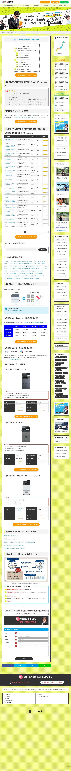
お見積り (6, 698)
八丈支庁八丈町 (16, 278)
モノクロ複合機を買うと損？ (61, 295)
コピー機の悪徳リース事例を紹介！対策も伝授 (14, 545)
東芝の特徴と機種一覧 (59, 86)
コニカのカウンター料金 (61, 264)
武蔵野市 (29, 266)
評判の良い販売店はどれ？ (61, 286)
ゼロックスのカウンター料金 (61, 245)
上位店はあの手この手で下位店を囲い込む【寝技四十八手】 (61, 194)
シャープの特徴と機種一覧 (60, 81)
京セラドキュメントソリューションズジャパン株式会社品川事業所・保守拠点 (10, 145)
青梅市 (37, 266)
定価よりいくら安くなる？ (61, 298)
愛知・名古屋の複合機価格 (61, 331)
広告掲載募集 (7, 702)
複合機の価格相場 (59, 144)
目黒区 (43, 261)
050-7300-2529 (45, 2)
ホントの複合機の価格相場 (61, 450)
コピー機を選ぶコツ (59, 102)
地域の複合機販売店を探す (22, 57)
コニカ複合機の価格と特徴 (61, 261)
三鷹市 (33, 266)
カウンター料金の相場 (59, 97)
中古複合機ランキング (59, 108)
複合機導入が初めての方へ (10, 5)
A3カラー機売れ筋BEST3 (61, 289)
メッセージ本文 (7, 645)
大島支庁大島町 (7, 275)
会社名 (6, 636)
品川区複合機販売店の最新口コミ (22, 48)
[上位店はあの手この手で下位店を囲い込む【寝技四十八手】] (62, 187)
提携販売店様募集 (8, 700)
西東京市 (6, 273)
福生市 (42, 268)
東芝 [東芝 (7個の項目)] (65, 388)
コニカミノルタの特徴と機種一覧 (61, 78)
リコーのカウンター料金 (61, 251)
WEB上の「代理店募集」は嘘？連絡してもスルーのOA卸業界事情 (62, 224)
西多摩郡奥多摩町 (38, 273)
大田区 (5, 263)
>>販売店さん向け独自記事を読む (61, 228)
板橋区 (39, 263)
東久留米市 (16, 271)
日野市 (23, 268)
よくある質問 (36, 5)
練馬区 (43, 263)
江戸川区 (15, 266)
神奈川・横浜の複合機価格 (61, 322)
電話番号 (6, 639)
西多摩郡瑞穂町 (13, 273)
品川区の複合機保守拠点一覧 (23, 53)
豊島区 (27, 263)
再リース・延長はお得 (59, 105)
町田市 (10, 268)
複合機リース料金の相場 (61, 453)
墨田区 (30, 261)
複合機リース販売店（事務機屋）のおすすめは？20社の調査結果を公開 (19, 542)
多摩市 (27, 271)
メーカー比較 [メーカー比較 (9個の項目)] (59, 372)
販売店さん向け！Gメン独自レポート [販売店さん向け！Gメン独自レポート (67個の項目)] (61, 397)
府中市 (42, 266)
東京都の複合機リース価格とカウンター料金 (23, 117)
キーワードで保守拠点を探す (23, 55)
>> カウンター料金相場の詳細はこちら (16, 310)
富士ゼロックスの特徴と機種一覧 (61, 66)
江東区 (35, 261)
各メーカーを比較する (59, 63)
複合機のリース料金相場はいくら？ (11, 535)
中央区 (11, 261)
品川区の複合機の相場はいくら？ (22, 60)
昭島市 (46, 266)
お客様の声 (45, 5)
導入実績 (53, 5)
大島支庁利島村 (15, 275)
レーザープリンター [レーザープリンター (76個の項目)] (60, 375)
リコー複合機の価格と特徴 (61, 248)
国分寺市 (33, 268)
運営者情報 (6, 696)
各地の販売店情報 (59, 308)
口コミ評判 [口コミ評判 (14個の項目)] (58, 385)
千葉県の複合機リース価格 (61, 319)
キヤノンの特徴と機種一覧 (60, 69)
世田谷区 (10, 263)
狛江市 (46, 268)
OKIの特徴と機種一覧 (59, 83)
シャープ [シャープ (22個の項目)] (58, 365)
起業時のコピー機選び (59, 110)
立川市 (24, 266)
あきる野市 (40, 271)
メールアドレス (7, 642)
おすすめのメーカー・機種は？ (23, 66)
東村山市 (28, 268)
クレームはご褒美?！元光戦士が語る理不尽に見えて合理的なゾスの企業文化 (62, 178)
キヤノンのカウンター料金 (61, 257)
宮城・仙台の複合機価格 (61, 328)
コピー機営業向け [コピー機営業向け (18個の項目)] (60, 362)
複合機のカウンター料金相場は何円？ (12, 539)
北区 (31, 263)
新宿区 (18, 261)
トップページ (7, 694)
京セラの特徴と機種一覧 (60, 74)
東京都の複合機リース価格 (61, 311)
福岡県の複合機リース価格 (61, 338)
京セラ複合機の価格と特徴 (61, 267)
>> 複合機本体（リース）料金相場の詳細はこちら (35, 322)
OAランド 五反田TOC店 (9, 188)
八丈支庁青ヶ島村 (25, 278)
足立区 (5, 266)
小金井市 (15, 268)
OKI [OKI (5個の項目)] (57, 357)
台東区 (26, 261)
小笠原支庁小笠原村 (34, 278)
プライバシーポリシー (42, 696)
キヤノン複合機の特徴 (60, 254)
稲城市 (31, 271)
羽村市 (35, 271)
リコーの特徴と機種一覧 (60, 72)
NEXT (45, 232)
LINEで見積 (64, 2)
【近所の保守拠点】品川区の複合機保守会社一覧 (25, 51)
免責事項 (39, 694)
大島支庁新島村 (23, 275)
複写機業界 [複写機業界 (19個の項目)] (58, 391)
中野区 (19, 263)
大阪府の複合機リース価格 (61, 334)
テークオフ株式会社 (8, 175)
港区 (15, 261)
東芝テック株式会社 (8, 179)
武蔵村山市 (22, 271)
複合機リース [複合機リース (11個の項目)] (59, 393)
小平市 (19, 268)
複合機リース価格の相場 (60, 99)
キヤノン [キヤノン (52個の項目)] (58, 359)
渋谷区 (15, 263)
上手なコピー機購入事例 (61, 292)
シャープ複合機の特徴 (60, 273)
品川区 (39, 261)
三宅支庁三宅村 (40, 275)
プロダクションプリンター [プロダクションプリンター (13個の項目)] (61, 367)
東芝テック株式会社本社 (9, 219)
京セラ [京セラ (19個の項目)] (62, 378)
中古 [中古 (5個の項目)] (57, 378)
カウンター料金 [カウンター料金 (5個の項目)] (63, 357)
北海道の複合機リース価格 (61, 325)
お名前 (6, 633)
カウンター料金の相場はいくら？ (24, 64)
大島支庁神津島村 (32, 275)
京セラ (17, 402)
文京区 (22, 261)
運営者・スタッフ (63, 5)
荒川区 (35, 263)
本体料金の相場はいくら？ (22, 62)
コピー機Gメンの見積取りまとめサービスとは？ (14, 548)
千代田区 (6, 261)
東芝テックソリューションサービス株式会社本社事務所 (10, 202)
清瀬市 (11, 271)
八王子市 (20, 266)
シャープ (17, 455)
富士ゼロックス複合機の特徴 (61, 242)
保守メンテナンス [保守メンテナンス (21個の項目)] (60, 380)
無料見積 (55, 2)
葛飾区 (10, 266)
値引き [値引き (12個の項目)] (58, 383)
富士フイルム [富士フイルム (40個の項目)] (59, 388)
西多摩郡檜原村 (30, 273)
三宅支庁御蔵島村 (8, 278)
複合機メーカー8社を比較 (61, 239)
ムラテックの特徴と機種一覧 (61, 89)
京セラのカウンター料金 (61, 270)
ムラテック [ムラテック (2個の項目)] (58, 370)
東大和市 (6, 271)
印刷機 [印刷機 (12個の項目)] (63, 383)
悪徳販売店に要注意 (25, 5)
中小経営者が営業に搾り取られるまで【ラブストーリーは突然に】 (61, 208)
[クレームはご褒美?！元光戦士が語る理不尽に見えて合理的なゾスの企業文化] (62, 171)
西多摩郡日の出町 (21, 273)
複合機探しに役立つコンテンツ (22, 69)
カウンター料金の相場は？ (61, 152)
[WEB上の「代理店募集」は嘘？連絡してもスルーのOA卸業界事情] (62, 216)
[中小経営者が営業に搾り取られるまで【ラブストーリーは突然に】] (62, 201)
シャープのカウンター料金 (61, 276)
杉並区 (23, 263)
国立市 (37, 268)
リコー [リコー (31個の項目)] (65, 372)
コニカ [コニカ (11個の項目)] (64, 359)
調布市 (5, 268)
